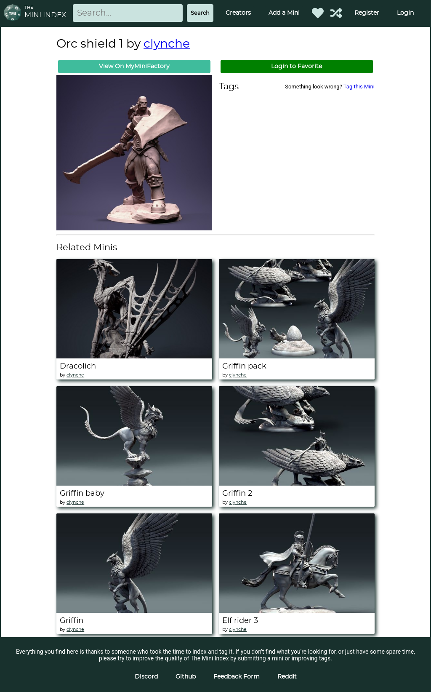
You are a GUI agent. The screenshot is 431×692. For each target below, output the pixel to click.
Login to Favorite (296, 66)
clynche (167, 44)
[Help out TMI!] (336, 13)
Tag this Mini (359, 86)
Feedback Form (236, 677)
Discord (146, 677)
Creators (238, 13)
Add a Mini (284, 13)
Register (366, 13)
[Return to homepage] (14, 13)
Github (186, 677)
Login (405, 13)
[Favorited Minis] (318, 13)
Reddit (287, 677)
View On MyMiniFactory (134, 66)
